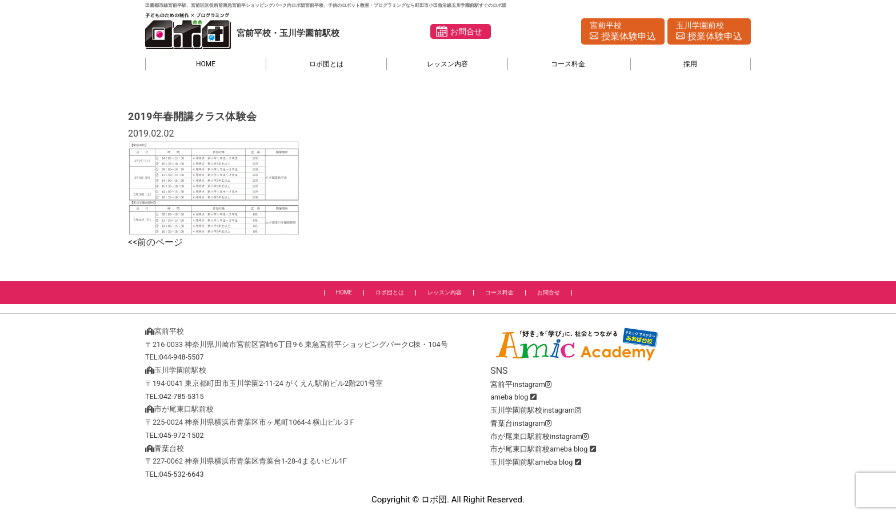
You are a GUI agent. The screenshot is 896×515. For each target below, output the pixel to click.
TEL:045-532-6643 (174, 474)
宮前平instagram (520, 384)
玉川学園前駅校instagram (535, 410)
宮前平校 (623, 32)
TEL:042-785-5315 (174, 396)
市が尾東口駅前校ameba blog (538, 449)
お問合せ (466, 31)
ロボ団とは (326, 64)
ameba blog (509, 397)
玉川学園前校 (709, 32)
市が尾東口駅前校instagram (539, 436)
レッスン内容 (447, 64)
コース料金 (568, 64)
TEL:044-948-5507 (174, 357)
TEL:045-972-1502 (174, 435)
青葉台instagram (520, 423)
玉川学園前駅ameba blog (531, 462)
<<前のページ (155, 242)
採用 (690, 64)
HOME (205, 64)
